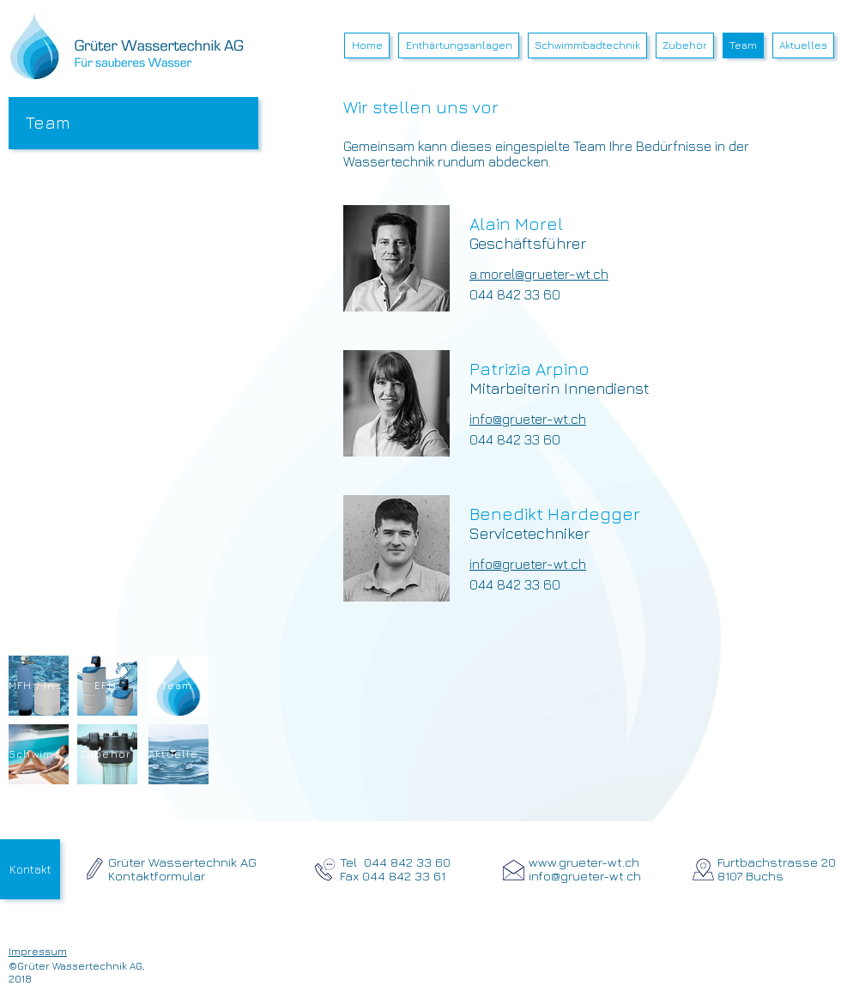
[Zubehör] (107, 754)
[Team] (178, 686)
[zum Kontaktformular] (94, 868)
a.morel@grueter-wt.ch (538, 273)
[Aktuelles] (178, 754)
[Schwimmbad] (39, 754)
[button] (458, 45)
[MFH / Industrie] (39, 686)
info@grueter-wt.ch (527, 418)
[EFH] (107, 686)
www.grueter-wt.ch (584, 862)
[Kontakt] (30, 869)
